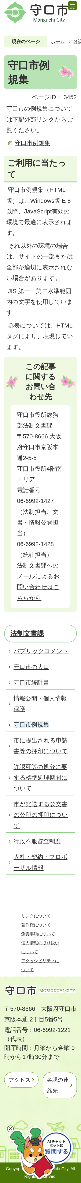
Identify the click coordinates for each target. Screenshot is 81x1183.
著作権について (36, 925)
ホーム (58, 41)
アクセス (20, 1080)
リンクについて (36, 916)
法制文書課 (27, 633)
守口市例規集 (32, 143)
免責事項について (38, 934)
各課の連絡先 (58, 1085)
